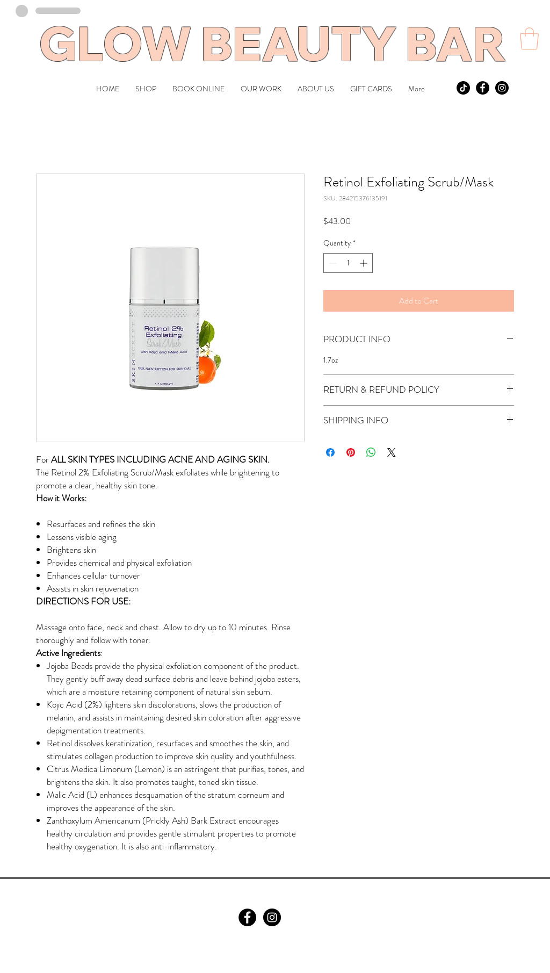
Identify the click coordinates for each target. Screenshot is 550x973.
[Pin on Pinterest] (350, 452)
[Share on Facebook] (330, 452)
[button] (529, 38)
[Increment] (364, 263)
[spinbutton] (348, 263)
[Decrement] (331, 263)
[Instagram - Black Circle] (502, 88)
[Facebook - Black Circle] (482, 88)
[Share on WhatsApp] (371, 452)
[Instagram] (272, 917)
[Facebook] (247, 917)
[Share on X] (391, 452)
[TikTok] (463, 88)
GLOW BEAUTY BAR (272, 43)
